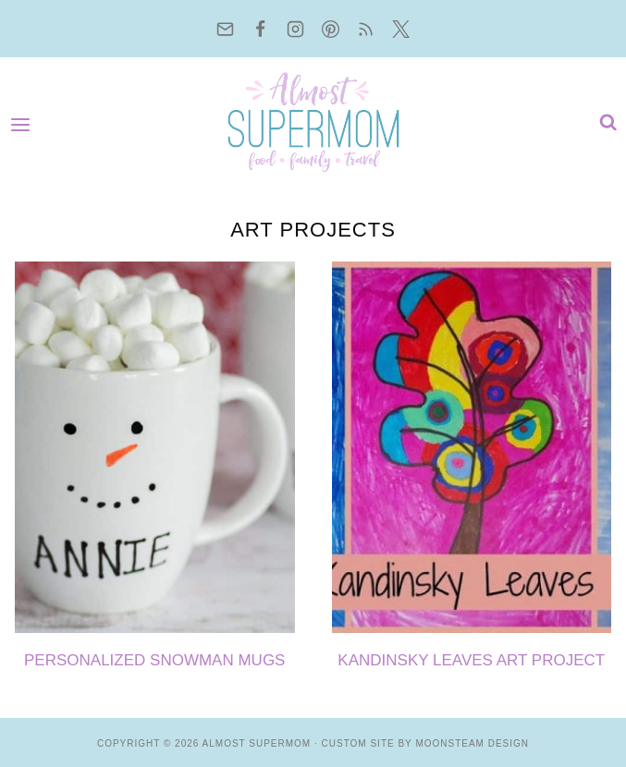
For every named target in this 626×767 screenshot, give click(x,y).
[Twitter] (401, 28)
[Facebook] (260, 28)
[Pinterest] (331, 28)
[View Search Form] (604, 123)
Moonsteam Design (472, 743)
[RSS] (366, 28)
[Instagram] (295, 28)
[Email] (225, 28)
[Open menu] (25, 122)
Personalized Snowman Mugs (154, 660)
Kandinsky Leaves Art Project (471, 660)
